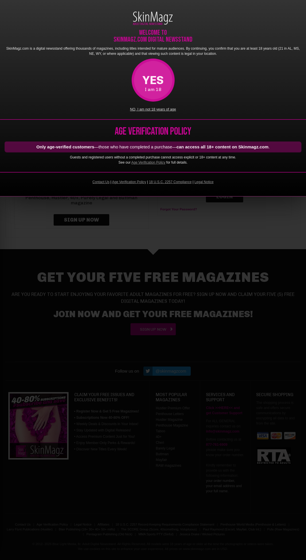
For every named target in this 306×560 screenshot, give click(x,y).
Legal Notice (204, 182)
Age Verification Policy (148, 162)
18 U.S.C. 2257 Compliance (170, 182)
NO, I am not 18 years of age (153, 109)
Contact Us (100, 182)
